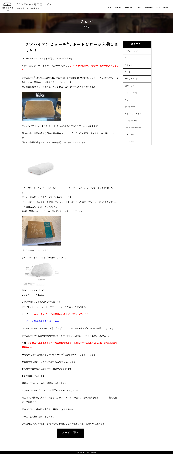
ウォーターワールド (133, 127)
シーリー (128, 58)
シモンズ (128, 65)
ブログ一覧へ (70, 432)
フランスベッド (131, 79)
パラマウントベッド (133, 114)
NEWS (165, 7)
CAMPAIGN (148, 7)
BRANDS (128, 7)
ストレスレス (130, 134)
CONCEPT (118, 7)
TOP (109, 7)
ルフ (127, 100)
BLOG (157, 7)
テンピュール (130, 107)
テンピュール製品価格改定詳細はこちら (40, 321)
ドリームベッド (131, 93)
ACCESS (137, 7)
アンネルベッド (131, 121)
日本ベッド (129, 86)
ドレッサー (129, 141)
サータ (127, 72)
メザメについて (131, 51)
